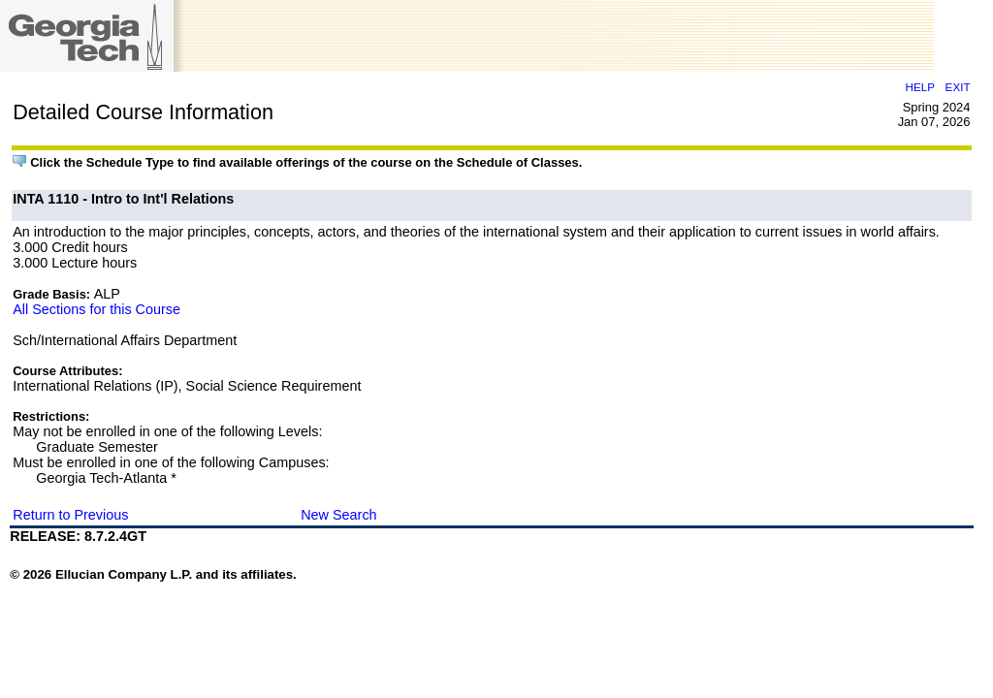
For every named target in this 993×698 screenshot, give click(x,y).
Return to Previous (70, 515)
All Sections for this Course (96, 309)
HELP (920, 86)
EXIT (958, 86)
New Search (338, 515)
